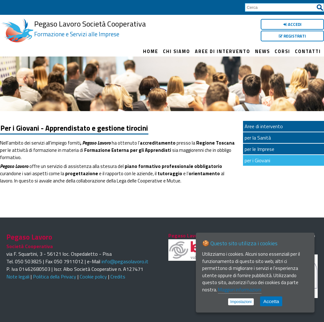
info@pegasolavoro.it (125, 261)
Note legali (17, 276)
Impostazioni (241, 302)
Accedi (293, 24)
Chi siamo (176, 51)
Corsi (282, 51)
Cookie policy (93, 276)
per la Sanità (258, 137)
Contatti (308, 51)
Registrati (292, 36)
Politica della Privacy (54, 276)
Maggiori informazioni (239, 289)
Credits (117, 276)
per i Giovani (257, 160)
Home (150, 51)
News (262, 51)
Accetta (271, 301)
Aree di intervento (222, 51)
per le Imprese (259, 149)
